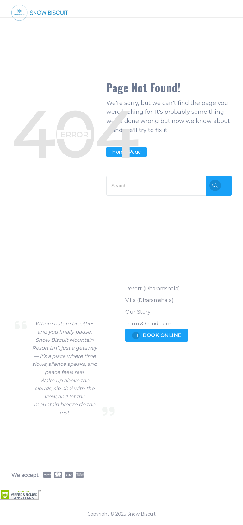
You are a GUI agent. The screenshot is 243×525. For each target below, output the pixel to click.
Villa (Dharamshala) (149, 300)
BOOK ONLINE (156, 335)
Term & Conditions (148, 324)
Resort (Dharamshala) (152, 289)
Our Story (138, 312)
